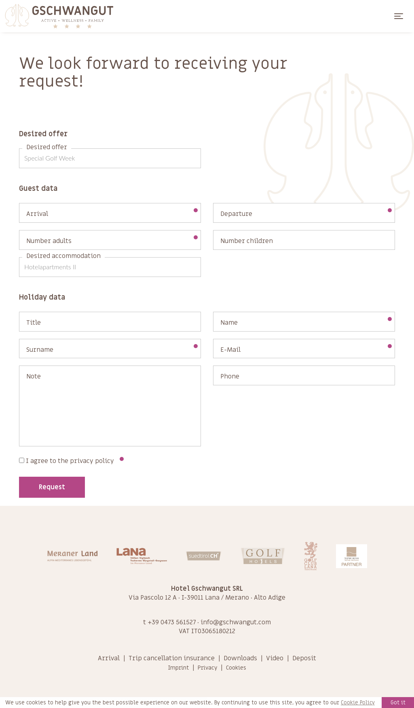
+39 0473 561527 (172, 622)
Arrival (109, 658)
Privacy (207, 668)
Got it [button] (398, 702)
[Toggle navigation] (398, 16)
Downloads (240, 658)
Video (274, 658)
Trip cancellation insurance (172, 658)
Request (52, 487)
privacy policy (92, 461)
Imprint (178, 668)
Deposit (304, 658)
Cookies (236, 668)
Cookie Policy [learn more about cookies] (358, 703)
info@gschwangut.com (236, 622)
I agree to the (71, 461)
